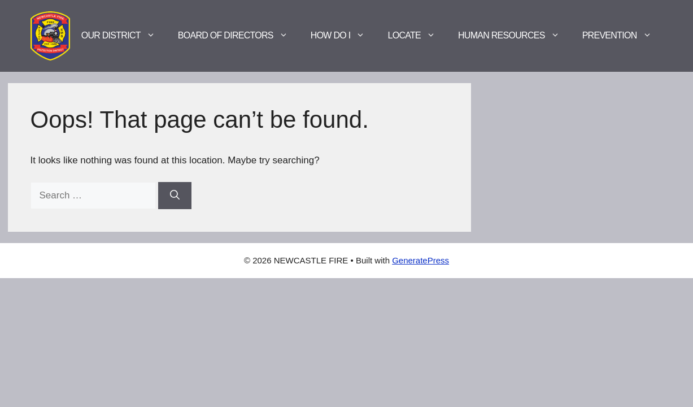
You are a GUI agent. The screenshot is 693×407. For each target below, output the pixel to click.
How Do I (344, 36)
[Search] (174, 195)
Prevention (622, 36)
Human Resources (514, 36)
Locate (417, 36)
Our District (124, 36)
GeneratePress (420, 260)
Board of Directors (238, 36)
